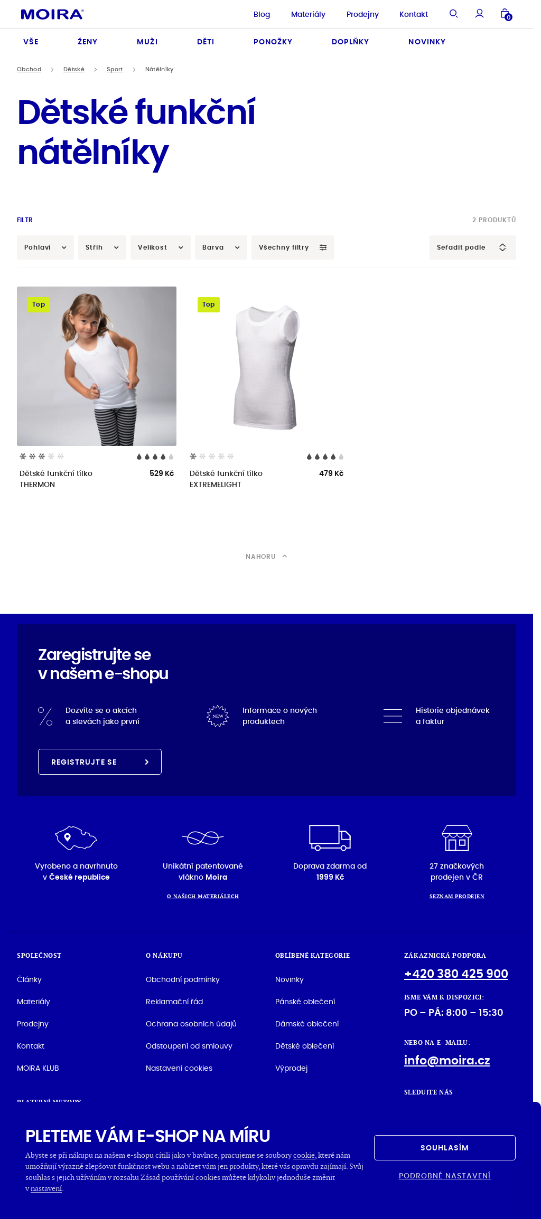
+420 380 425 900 (456, 974)
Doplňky (350, 41)
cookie (304, 1155)
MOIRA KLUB (38, 1068)
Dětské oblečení (304, 1046)
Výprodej (291, 1068)
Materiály (308, 14)
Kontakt (413, 14)
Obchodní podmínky (183, 979)
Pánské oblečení (305, 1001)
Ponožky (273, 41)
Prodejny (363, 14)
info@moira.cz (447, 1060)
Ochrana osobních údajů (191, 1023)
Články (29, 979)
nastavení (46, 1188)
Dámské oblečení (307, 1023)
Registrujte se (99, 762)
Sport (115, 69)
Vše (31, 41)
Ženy (88, 41)
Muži (147, 41)
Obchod (29, 69)
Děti (205, 41)
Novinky (426, 41)
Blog (262, 14)
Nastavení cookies (179, 1068)
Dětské (74, 69)
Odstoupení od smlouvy (189, 1046)
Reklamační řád (174, 1001)
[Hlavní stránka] (52, 14)
